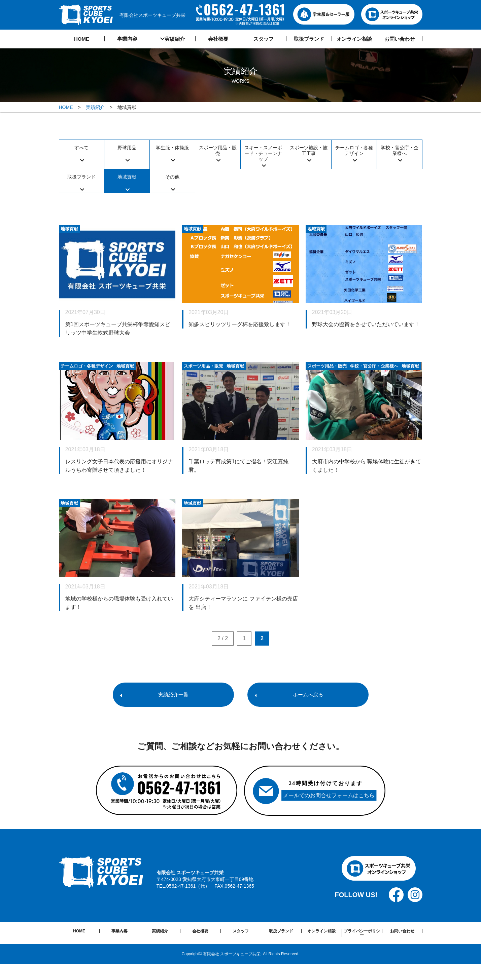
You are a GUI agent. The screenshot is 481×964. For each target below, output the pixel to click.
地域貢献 (126, 177)
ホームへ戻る (308, 694)
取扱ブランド (81, 177)
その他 (172, 177)
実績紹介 (95, 107)
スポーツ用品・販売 (218, 150)
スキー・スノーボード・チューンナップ (263, 153)
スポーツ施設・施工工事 (309, 150)
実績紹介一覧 (173, 694)
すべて (81, 147)
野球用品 (126, 147)
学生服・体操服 (172, 147)
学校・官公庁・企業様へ (399, 150)
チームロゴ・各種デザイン (354, 150)
